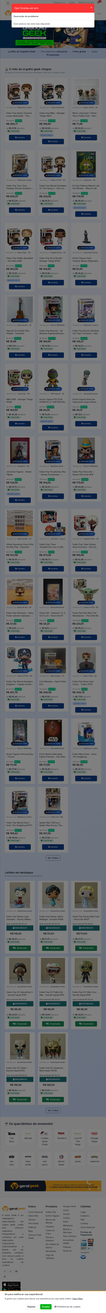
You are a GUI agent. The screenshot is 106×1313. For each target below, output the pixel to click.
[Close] (91, 7)
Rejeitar (31, 1306)
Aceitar (46, 1306)
